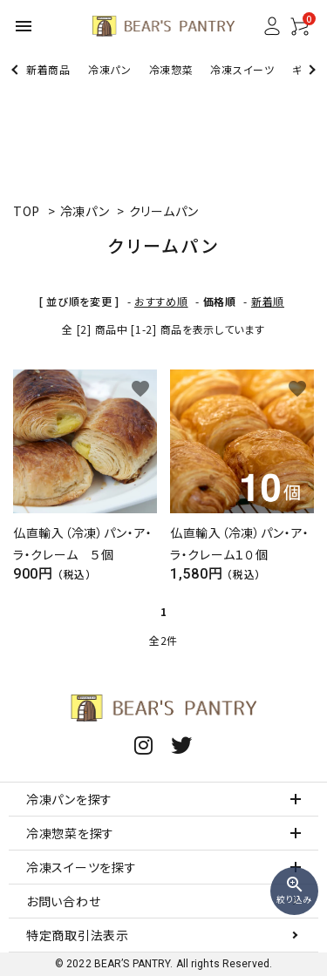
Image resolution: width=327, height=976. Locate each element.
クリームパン (164, 211)
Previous (16, 69)
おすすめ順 (161, 301)
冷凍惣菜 (171, 69)
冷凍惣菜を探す (70, 833)
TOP (26, 211)
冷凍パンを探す (69, 799)
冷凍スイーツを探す (81, 867)
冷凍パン (110, 69)
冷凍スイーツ (242, 69)
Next (310, 69)
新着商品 (48, 69)
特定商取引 (77, 935)
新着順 (267, 301)
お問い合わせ (63, 901)
